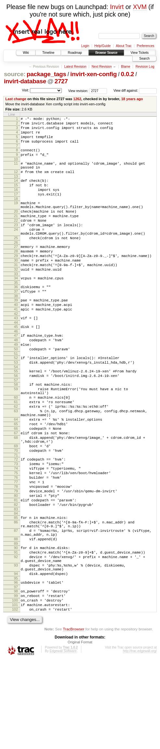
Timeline (48, 52)
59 (16, 435)
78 (16, 553)
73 (16, 525)
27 (16, 270)
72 (16, 519)
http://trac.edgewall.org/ (140, 740)
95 (16, 662)
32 (16, 297)
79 (16, 558)
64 (16, 472)
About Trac (123, 46)
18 (16, 213)
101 (15, 692)
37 (16, 322)
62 (16, 456)
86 (16, 594)
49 (16, 383)
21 (16, 233)
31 (16, 292)
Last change (16, 99)
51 (16, 394)
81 (16, 569)
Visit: (25, 90)
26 (16, 266)
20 (16, 228)
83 (16, 580)
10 (16, 167)
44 (16, 358)
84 (16, 584)
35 (16, 313)
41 (16, 343)
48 (16, 378)
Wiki (26, 52)
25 (16, 260)
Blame (125, 66)
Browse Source (106, 52)
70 (16, 510)
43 (16, 353)
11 (16, 171)
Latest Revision (75, 66)
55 (16, 414)
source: (14, 74)
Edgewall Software (62, 740)
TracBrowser (73, 718)
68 (16, 494)
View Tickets (140, 52)
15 (16, 197)
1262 (77, 99)
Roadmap (75, 52)
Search (144, 58)
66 (16, 483)
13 (16, 187)
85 (16, 589)
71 (16, 515)
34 (16, 307)
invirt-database (25, 81)
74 (16, 530)
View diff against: (135, 90)
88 (16, 615)
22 (16, 239)
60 (16, 445)
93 (16, 646)
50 (16, 389)
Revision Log (145, 66)
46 (16, 368)
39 (16, 332)
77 (16, 547)
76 (16, 542)
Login (85, 46)
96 (16, 666)
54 (16, 410)
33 (16, 303)
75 (16, 536)
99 (16, 681)
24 (16, 250)
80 (16, 564)
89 (16, 620)
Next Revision (102, 66)
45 (16, 363)
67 (16, 488)
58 (16, 429)
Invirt (117, 6)
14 (16, 191)
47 (16, 372)
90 (16, 624)
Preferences (145, 46)
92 (16, 636)
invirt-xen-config (93, 74)
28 (16, 275)
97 (16, 671)
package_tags (46, 74)
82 (16, 575)
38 (16, 328)
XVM (140, 6)
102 (15, 698)
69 (16, 504)
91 (16, 630)
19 (16, 217)
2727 (61, 81)
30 (16, 286)
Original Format (80, 731)
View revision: (78, 90)
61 (16, 450)
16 (16, 202)
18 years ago (132, 99)
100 (15, 687)
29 (16, 281)
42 (16, 349)
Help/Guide (102, 46)
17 (16, 208)
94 (16, 656)
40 (16, 338)
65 (16, 477)
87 (16, 604)
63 (16, 461)
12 (16, 181)
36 (16, 317)
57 (16, 425)
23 (16, 244)
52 (16, 399)
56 (16, 419)
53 (16, 404)
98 (16, 676)
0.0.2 (127, 74)
